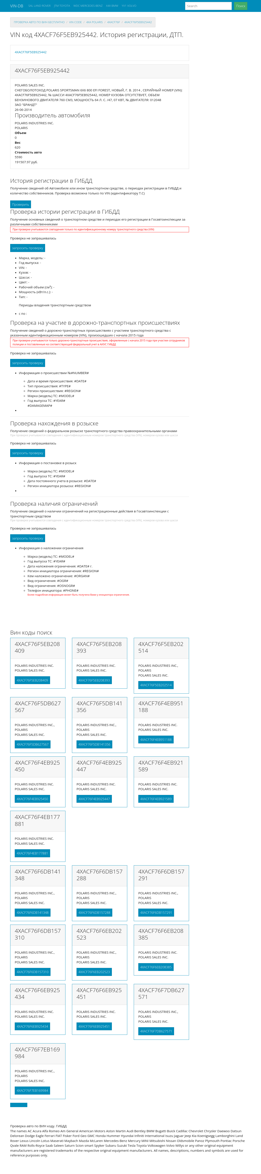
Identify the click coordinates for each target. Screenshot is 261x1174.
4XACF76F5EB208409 (32, 680)
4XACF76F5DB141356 (94, 744)
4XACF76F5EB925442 (138, 22)
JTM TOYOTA (62, 6)
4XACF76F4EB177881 (32, 853)
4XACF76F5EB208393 (94, 680)
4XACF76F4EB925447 (94, 799)
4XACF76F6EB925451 (94, 1026)
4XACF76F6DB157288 (94, 912)
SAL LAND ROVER (39, 6)
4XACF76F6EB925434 (32, 1026)
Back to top (18, 1105)
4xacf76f (113, 22)
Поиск (240, 6)
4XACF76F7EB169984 (32, 1090)
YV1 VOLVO (129, 6)
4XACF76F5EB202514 (156, 685)
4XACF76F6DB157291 (156, 912)
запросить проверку (27, 248)
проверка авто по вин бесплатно (39, 22)
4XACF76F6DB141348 (33, 912)
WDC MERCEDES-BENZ (88, 6)
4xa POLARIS (94, 22)
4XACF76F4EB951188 (156, 739)
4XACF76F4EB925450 (32, 799)
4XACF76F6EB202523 (94, 972)
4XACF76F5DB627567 (33, 744)
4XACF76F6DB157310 (33, 972)
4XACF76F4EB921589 (156, 799)
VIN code (75, 22)
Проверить (20, 204)
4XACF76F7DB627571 (156, 1031)
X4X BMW (112, 6)
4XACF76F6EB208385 (156, 967)
